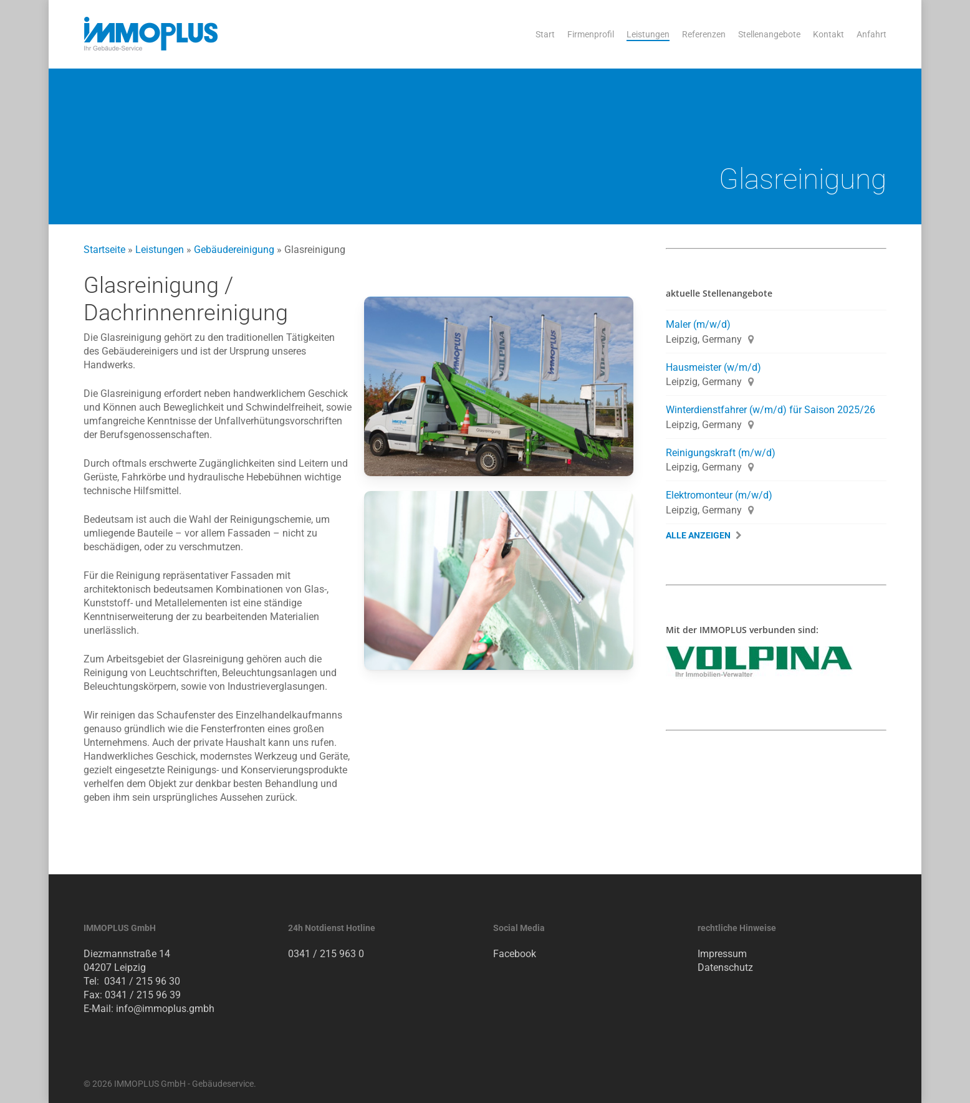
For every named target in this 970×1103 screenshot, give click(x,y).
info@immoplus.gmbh (165, 1009)
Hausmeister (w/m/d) (713, 367)
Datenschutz (725, 967)
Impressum (722, 954)
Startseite (104, 249)
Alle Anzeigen (698, 535)
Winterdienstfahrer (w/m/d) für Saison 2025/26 (770, 410)
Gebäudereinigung (234, 249)
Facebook (514, 954)
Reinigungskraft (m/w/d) (721, 453)
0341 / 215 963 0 (326, 954)
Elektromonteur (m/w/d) (719, 495)
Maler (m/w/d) (698, 324)
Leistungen (159, 249)
